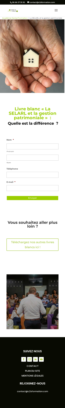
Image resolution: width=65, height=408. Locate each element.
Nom (10, 139)
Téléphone (12, 168)
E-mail (10, 182)
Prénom (10, 151)
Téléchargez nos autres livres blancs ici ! (32, 244)
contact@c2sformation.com (32, 391)
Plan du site (32, 371)
